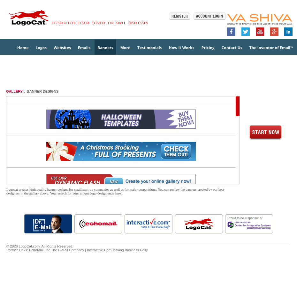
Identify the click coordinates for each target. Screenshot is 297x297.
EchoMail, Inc (40, 250)
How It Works (181, 47)
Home (22, 47)
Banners (105, 47)
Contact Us (232, 47)
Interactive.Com (99, 250)
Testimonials (149, 47)
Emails (84, 47)
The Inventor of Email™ (271, 47)
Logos (40, 47)
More (125, 47)
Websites (62, 47)
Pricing (208, 47)
